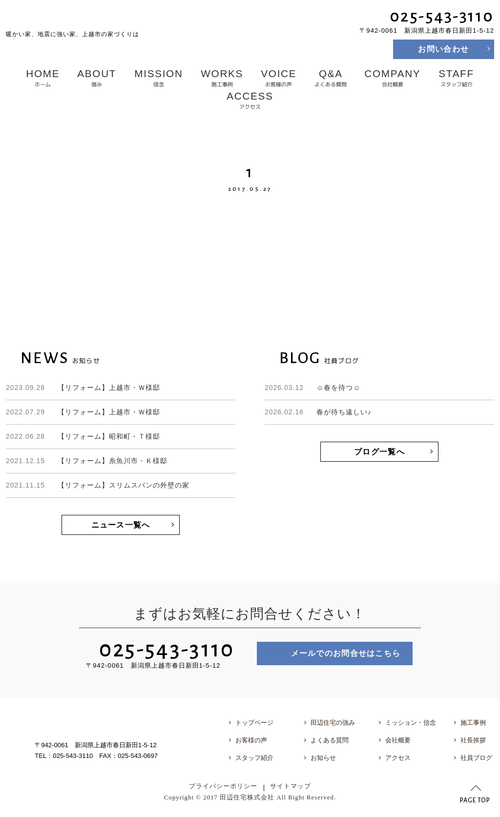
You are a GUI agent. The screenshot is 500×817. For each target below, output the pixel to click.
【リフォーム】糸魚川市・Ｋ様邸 (86, 461)
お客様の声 (278, 78)
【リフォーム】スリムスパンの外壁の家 (97, 485)
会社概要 (393, 78)
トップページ (254, 722)
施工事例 (222, 78)
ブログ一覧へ (379, 452)
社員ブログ (476, 757)
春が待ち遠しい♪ (318, 412)
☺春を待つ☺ (313, 387)
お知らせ (323, 757)
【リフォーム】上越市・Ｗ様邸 (83, 387)
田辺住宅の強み (333, 722)
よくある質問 (330, 78)
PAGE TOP (475, 800)
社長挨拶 (473, 740)
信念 (158, 78)
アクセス (250, 100)
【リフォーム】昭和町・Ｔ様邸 (83, 436)
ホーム (43, 78)
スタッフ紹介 (456, 78)
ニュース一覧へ (120, 525)
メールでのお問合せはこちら (346, 653)
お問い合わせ (443, 49)
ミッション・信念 (410, 722)
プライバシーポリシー (223, 786)
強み (97, 78)
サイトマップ (290, 786)
